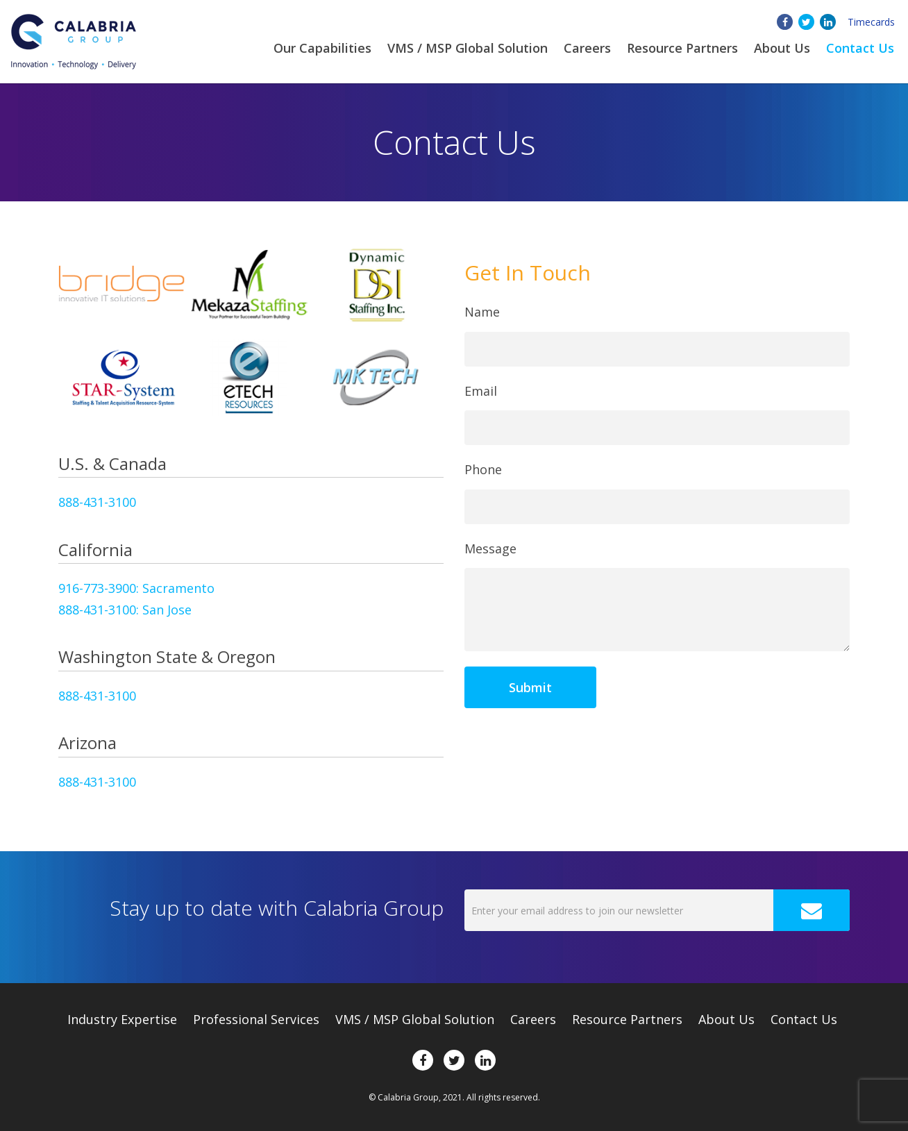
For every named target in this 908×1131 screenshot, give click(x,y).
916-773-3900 (136, 588)
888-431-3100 (97, 502)
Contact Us (860, 48)
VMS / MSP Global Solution (467, 48)
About (782, 48)
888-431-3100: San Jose (125, 609)
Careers (587, 48)
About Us (726, 1019)
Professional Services (256, 1019)
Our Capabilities (322, 48)
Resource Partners (682, 48)
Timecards (871, 21)
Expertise (122, 1019)
